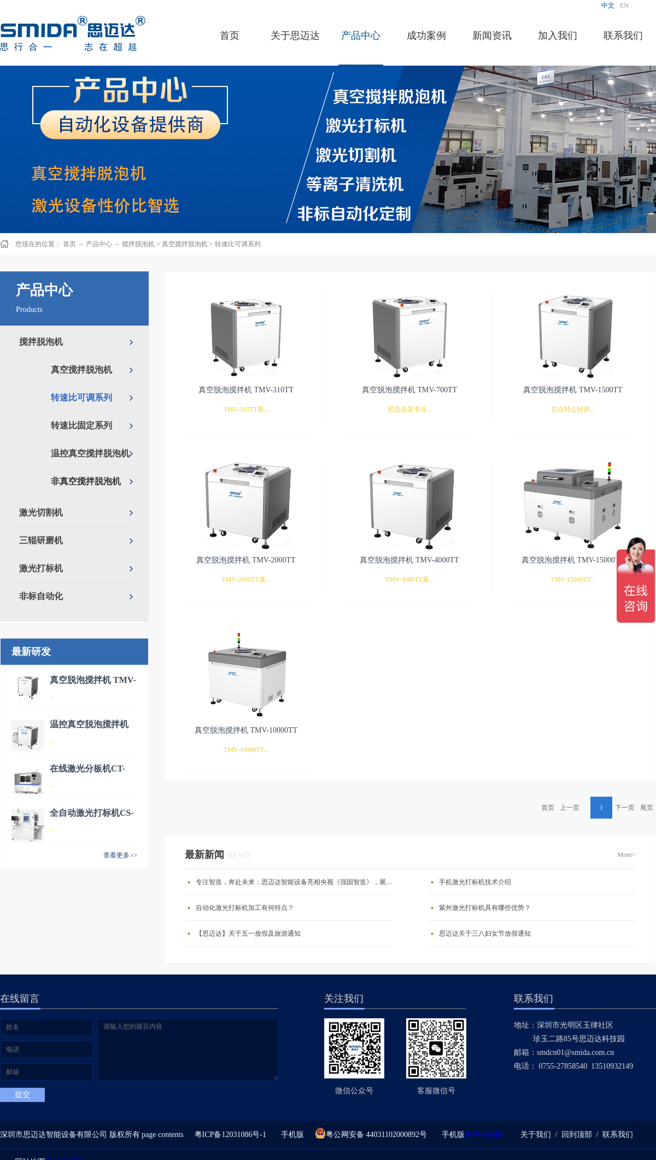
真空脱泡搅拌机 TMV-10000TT (246, 730)
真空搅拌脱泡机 (185, 244)
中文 (607, 5)
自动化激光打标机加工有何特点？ (245, 908)
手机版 (290, 1134)
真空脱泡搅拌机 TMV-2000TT (245, 560)
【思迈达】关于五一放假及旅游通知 (248, 933)
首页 (229, 35)
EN (624, 5)
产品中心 (99, 244)
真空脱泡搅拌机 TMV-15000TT (573, 560)
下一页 (625, 807)
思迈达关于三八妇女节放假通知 (485, 933)
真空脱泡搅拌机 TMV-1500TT (572, 390)
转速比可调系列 (238, 244)
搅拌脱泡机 (138, 244)
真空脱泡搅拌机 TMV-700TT (409, 390)
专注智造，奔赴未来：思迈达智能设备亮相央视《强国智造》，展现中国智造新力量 (297, 882)
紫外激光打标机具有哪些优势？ (485, 908)
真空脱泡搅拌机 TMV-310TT (246, 390)
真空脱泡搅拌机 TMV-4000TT (409, 560)
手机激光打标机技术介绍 (475, 882)
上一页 (569, 807)
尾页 (646, 807)
